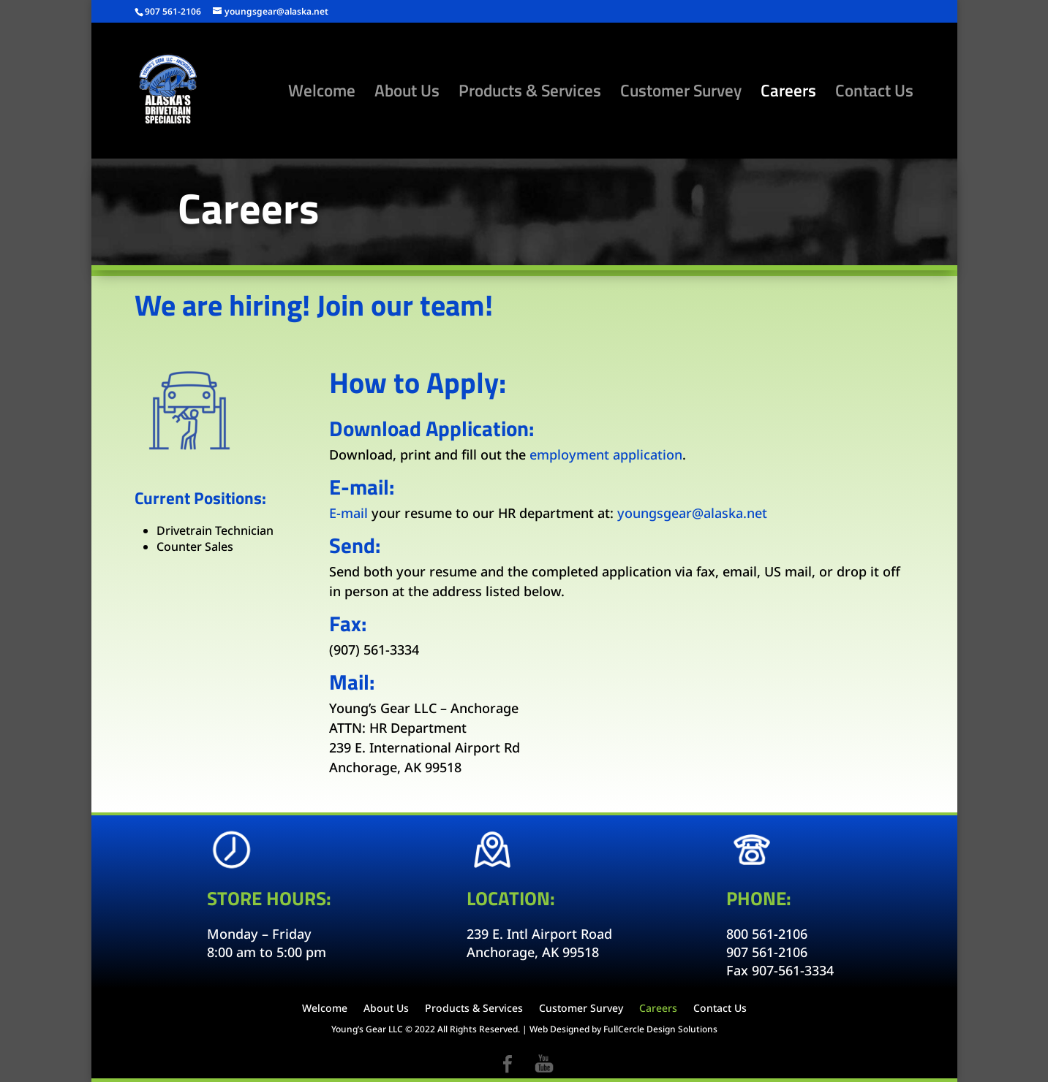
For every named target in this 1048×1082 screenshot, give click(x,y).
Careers (788, 94)
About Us (407, 94)
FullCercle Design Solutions (660, 1029)
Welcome (321, 94)
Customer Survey (681, 94)
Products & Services (530, 94)
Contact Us (874, 94)
